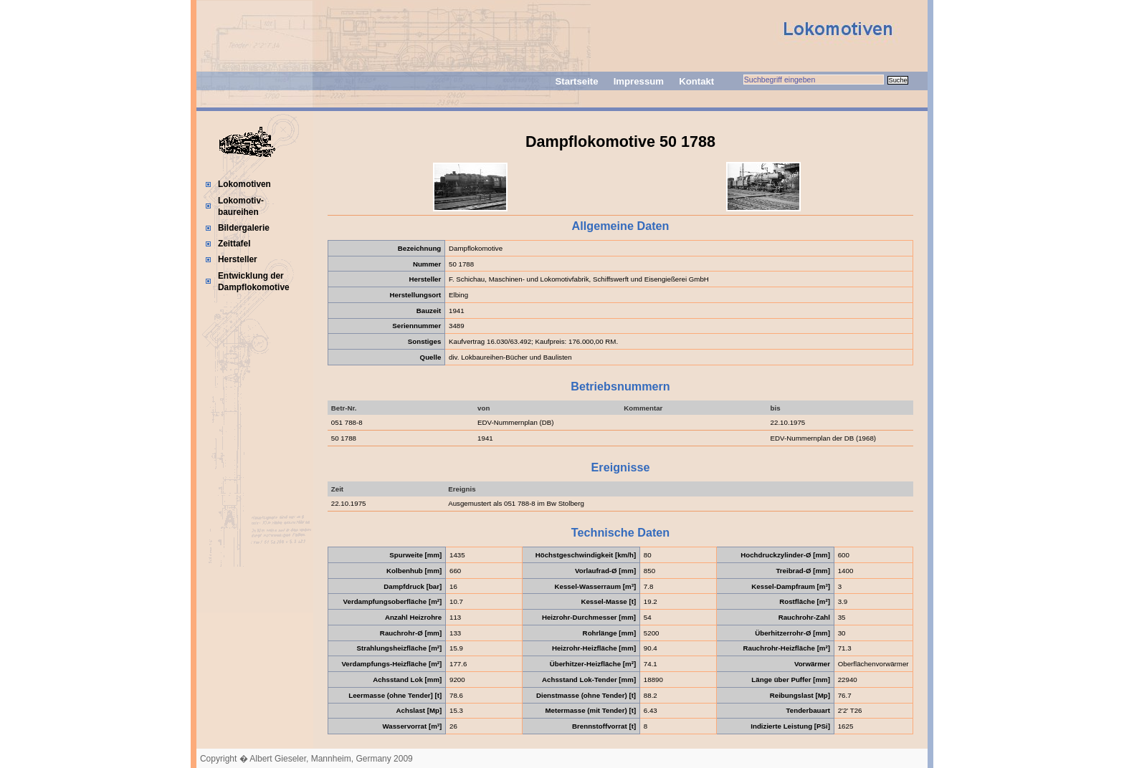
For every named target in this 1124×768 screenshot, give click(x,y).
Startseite (576, 81)
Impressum (639, 81)
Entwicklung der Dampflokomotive (254, 281)
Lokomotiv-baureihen (241, 206)
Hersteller (237, 259)
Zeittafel (234, 244)
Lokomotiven (244, 184)
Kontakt (696, 81)
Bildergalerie (244, 228)
